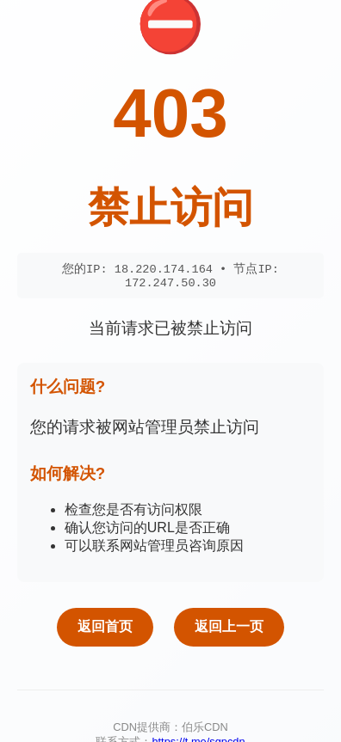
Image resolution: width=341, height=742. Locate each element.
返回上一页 (229, 629)
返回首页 (105, 629)
